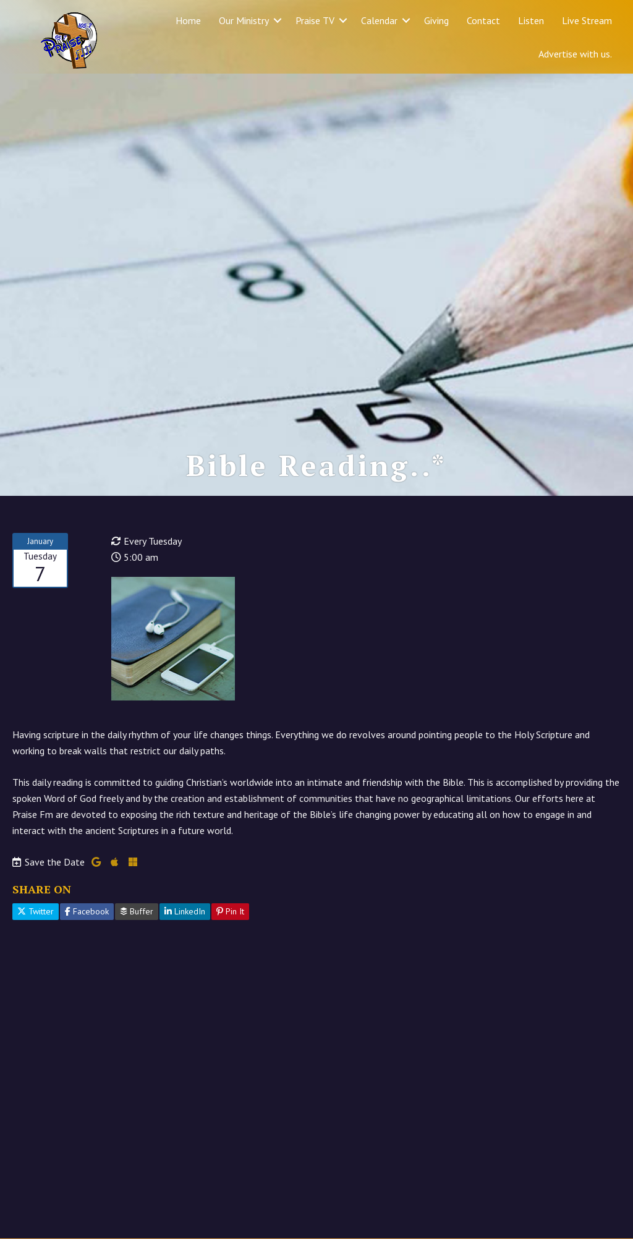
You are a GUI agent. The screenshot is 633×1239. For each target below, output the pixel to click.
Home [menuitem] (188, 20)
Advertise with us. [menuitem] (575, 54)
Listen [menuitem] (531, 20)
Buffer (136, 984)
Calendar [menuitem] (379, 20)
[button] (277, 20)
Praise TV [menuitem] (314, 20)
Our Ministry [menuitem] (244, 20)
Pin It (230, 984)
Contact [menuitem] (483, 20)
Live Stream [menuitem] (587, 20)
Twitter (35, 984)
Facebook (87, 984)
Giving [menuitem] (436, 20)
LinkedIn (184, 984)
